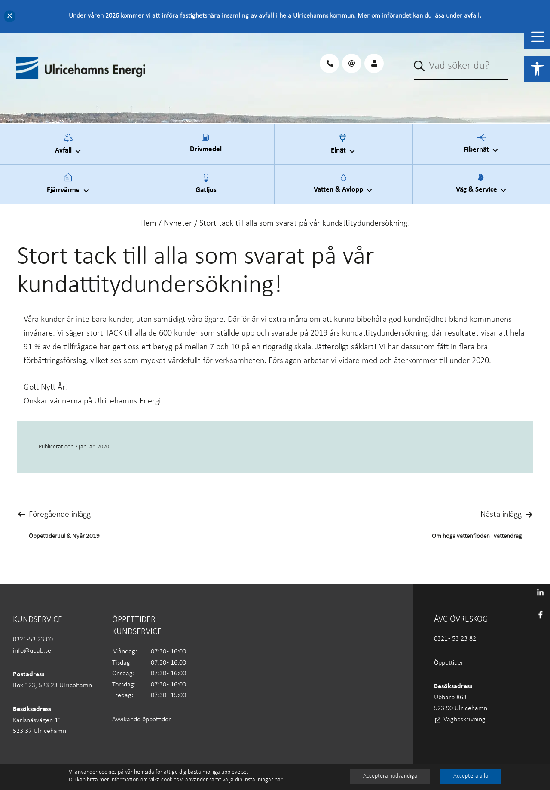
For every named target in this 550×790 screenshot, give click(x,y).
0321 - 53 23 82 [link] (455, 638)
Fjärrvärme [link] (68, 186)
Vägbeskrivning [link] (464, 719)
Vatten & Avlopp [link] (343, 186)
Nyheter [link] (178, 223)
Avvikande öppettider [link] (141, 719)
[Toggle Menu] (537, 36)
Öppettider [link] (449, 662)
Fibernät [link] (481, 146)
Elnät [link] (343, 147)
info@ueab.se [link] (32, 650)
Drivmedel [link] (206, 148)
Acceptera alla (470, 776)
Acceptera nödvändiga (390, 776)
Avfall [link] (68, 147)
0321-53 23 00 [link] (33, 639)
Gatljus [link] (206, 188)
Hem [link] (148, 223)
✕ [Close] (9, 16)
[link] (537, 69)
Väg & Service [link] (481, 186)
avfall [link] (472, 15)
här (279, 780)
